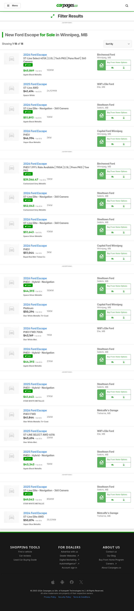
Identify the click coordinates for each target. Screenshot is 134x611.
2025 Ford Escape (35, 84)
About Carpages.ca (111, 567)
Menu (12, 5)
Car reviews (25, 555)
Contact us (111, 551)
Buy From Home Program (111, 559)
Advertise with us (69, 551)
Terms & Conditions (81, 597)
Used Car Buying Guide (25, 559)
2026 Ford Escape (35, 54)
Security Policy (64, 597)
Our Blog (111, 555)
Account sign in (69, 567)
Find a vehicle (25, 551)
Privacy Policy (50, 597)
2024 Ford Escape (35, 513)
